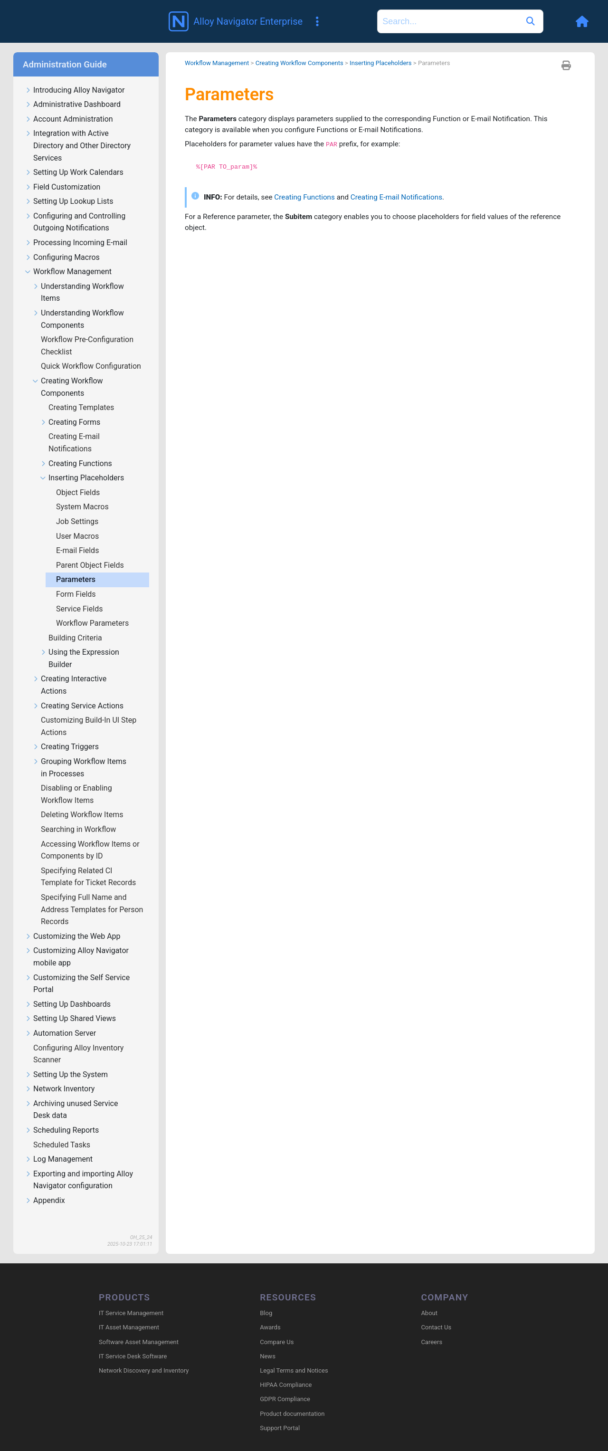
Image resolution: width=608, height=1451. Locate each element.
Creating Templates (82, 393)
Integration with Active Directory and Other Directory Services (78, 132)
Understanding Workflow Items (78, 279)
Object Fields (79, 478)
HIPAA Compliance (286, 1371)
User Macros (78, 522)
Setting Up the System (66, 1061)
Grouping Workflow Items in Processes (79, 754)
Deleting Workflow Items (83, 800)
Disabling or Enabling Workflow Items (76, 780)
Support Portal (280, 1415)
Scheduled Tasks (62, 1131)
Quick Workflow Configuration (92, 352)
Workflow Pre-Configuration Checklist (87, 332)
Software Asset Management (139, 1328)
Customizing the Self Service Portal (77, 970)
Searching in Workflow (79, 815)
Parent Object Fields (91, 551)
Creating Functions (76, 450)
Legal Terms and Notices (294, 1357)
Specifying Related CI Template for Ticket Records (89, 863)
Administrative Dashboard (73, 91)
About (429, 1300)
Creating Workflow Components (67, 373)
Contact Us (436, 1314)
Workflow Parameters (93, 609)
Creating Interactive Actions (69, 671)
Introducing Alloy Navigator (74, 76)
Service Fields (80, 595)
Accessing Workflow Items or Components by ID (90, 836)
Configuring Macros (62, 244)
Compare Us (277, 1328)
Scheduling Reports (62, 1116)
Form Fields (77, 580)
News (268, 1343)
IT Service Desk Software (133, 1343)
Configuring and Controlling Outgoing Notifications (75, 208)
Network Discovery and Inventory (144, 1357)
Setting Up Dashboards (68, 990)
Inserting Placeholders (82, 464)
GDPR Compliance (285, 1386)
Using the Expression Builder (79, 644)
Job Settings (78, 507)
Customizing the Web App (73, 923)
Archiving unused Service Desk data (71, 1096)
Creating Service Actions (78, 692)
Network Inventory (60, 1075)
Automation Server (60, 1019)
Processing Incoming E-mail (76, 229)
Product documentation (292, 1400)
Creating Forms (70, 408)
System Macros (83, 492)
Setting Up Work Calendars (74, 159)
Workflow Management (68, 258)
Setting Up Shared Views (70, 1005)
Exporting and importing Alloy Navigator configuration (79, 1166)
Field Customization (62, 173)
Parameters (76, 565)
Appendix (45, 1187)
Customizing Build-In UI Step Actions (88, 712)
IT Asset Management (129, 1314)
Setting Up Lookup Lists (69, 188)
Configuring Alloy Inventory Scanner (78, 1040)
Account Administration (69, 105)
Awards (270, 1314)
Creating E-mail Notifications (74, 428)
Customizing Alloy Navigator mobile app (77, 943)
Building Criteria (76, 624)
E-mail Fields (78, 536)
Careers (431, 1328)
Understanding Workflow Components (78, 305)
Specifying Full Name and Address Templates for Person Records (92, 895)
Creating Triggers (65, 733)
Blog (266, 1300)
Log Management (59, 1145)
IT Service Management (131, 1300)
